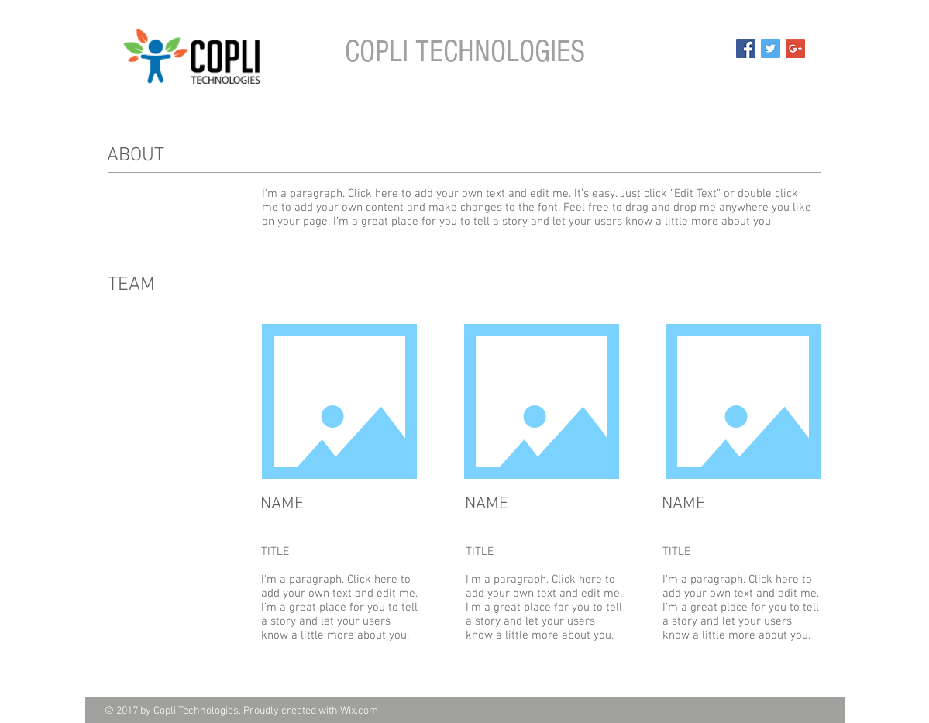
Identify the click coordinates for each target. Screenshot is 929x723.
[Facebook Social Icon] (745, 48)
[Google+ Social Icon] (795, 48)
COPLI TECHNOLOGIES (465, 51)
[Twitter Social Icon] (770, 48)
